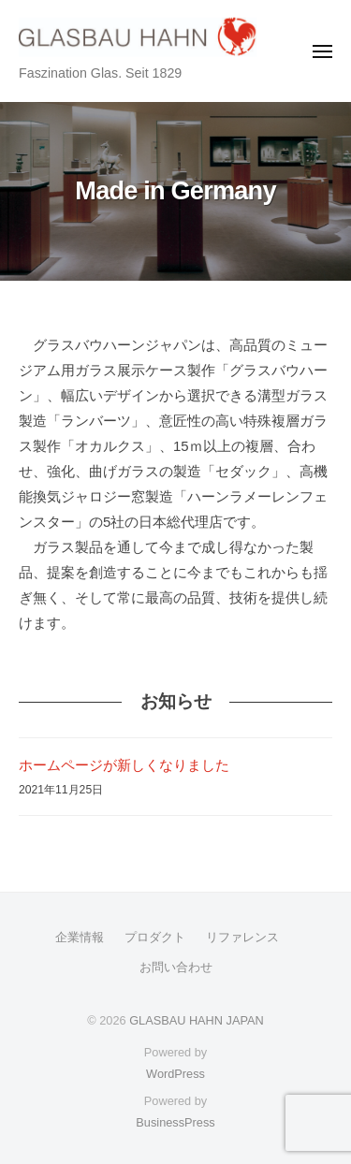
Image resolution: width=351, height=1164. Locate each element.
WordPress (175, 1074)
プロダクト (154, 937)
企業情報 (79, 937)
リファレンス (242, 937)
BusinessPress (175, 1122)
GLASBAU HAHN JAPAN (196, 1020)
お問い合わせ (175, 967)
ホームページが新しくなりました (124, 765)
